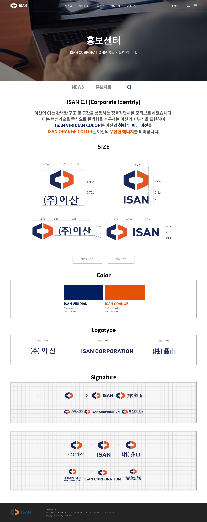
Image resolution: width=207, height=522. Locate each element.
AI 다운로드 (121, 259)
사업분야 (83, 2)
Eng (174, 2)
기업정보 (67, 2)
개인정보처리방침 (52, 509)
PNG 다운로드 (87, 259)
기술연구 (99, 2)
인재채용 (131, 2)
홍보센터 (115, 2)
